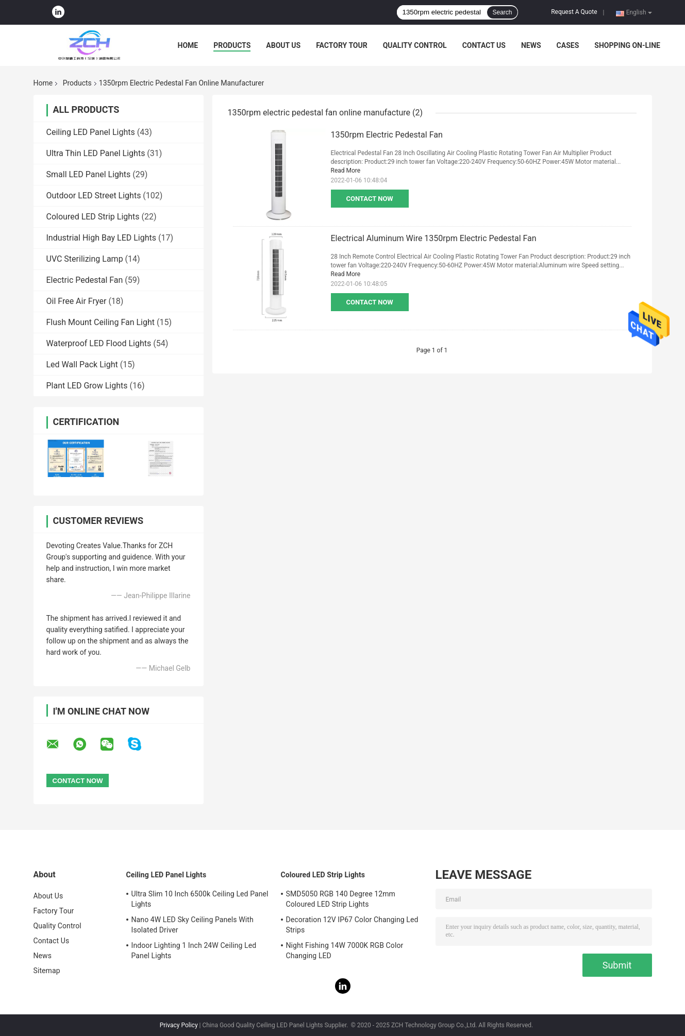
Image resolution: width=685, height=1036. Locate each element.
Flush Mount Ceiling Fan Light (100, 322)
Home (188, 45)
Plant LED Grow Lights (87, 385)
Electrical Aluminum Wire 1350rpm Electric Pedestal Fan (434, 238)
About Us (283, 45)
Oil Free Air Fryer (76, 301)
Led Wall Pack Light (82, 364)
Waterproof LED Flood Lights (99, 343)
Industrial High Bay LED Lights (101, 238)
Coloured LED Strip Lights (93, 217)
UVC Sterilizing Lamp (84, 259)
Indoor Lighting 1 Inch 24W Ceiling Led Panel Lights (194, 950)
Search (502, 12)
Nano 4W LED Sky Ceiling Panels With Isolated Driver (192, 924)
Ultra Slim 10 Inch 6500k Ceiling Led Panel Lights (200, 899)
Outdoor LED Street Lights (93, 195)
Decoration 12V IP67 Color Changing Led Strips (352, 924)
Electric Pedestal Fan (84, 280)
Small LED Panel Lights (88, 174)
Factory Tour (341, 45)
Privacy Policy (179, 1025)
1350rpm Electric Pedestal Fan (387, 135)
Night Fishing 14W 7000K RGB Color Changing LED (345, 950)
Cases (568, 45)
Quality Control (415, 45)
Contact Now (369, 198)
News (531, 45)
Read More (346, 170)
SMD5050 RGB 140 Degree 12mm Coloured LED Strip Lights (341, 899)
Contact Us (484, 45)
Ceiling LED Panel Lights (90, 132)
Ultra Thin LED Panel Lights (95, 153)
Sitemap (47, 970)
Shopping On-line (627, 45)
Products (231, 45)
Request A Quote (574, 11)
